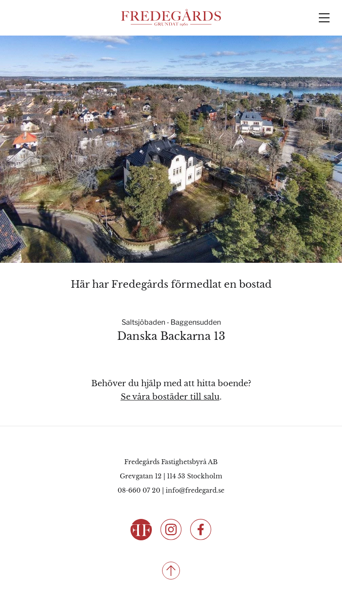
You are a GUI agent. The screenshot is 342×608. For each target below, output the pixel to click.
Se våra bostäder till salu (170, 397)
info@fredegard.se (195, 490)
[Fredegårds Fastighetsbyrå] (171, 18)
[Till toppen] (171, 570)
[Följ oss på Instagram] (171, 529)
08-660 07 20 (139, 490)
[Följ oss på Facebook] (201, 529)
